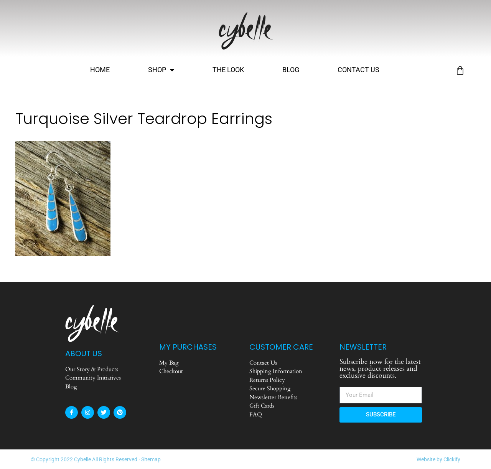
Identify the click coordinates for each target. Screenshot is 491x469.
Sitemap (151, 459)
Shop (161, 70)
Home (100, 70)
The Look (228, 70)
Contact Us (358, 70)
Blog (290, 70)
